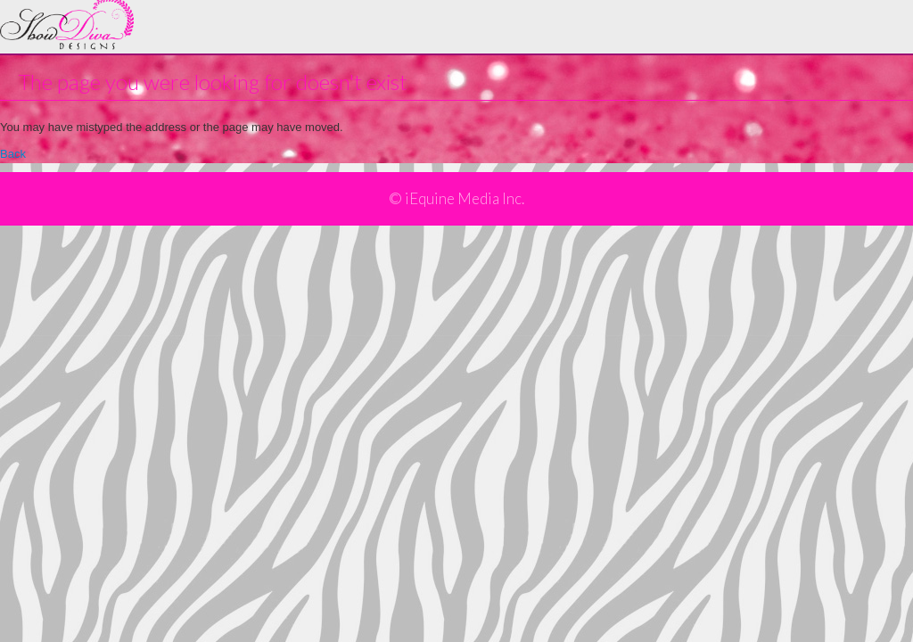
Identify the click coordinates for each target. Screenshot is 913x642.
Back (13, 153)
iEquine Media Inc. (464, 198)
